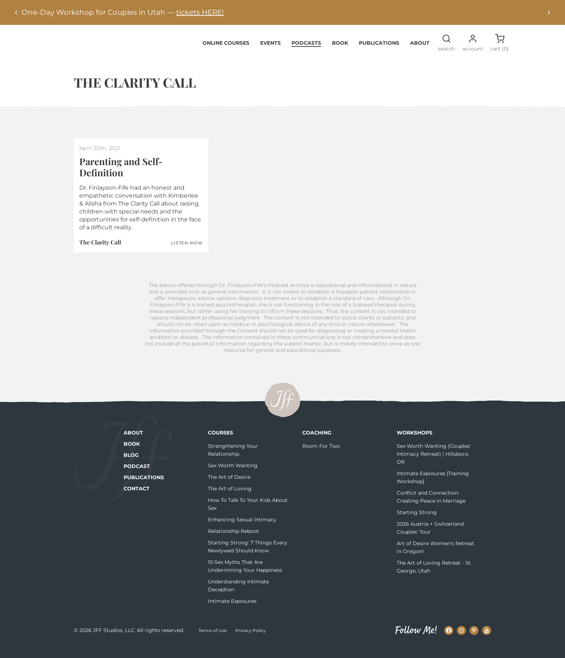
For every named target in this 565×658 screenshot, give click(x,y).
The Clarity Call (100, 253)
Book (340, 53)
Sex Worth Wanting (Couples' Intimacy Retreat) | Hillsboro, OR (434, 465)
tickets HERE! (200, 12)
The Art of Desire (229, 488)
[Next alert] (548, 12)
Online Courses (226, 53)
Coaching (317, 444)
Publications (379, 53)
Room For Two (321, 457)
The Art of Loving (230, 499)
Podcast (137, 477)
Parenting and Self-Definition (121, 178)
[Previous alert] (16, 12)
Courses (220, 444)
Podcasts (306, 53)
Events (270, 53)
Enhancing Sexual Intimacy (242, 530)
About (420, 53)
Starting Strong (417, 523)
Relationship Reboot (233, 542)
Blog (131, 466)
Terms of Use (213, 641)
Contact (137, 499)
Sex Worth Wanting (233, 476)
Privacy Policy (250, 641)
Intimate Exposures (232, 612)
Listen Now (187, 254)
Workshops (414, 444)
